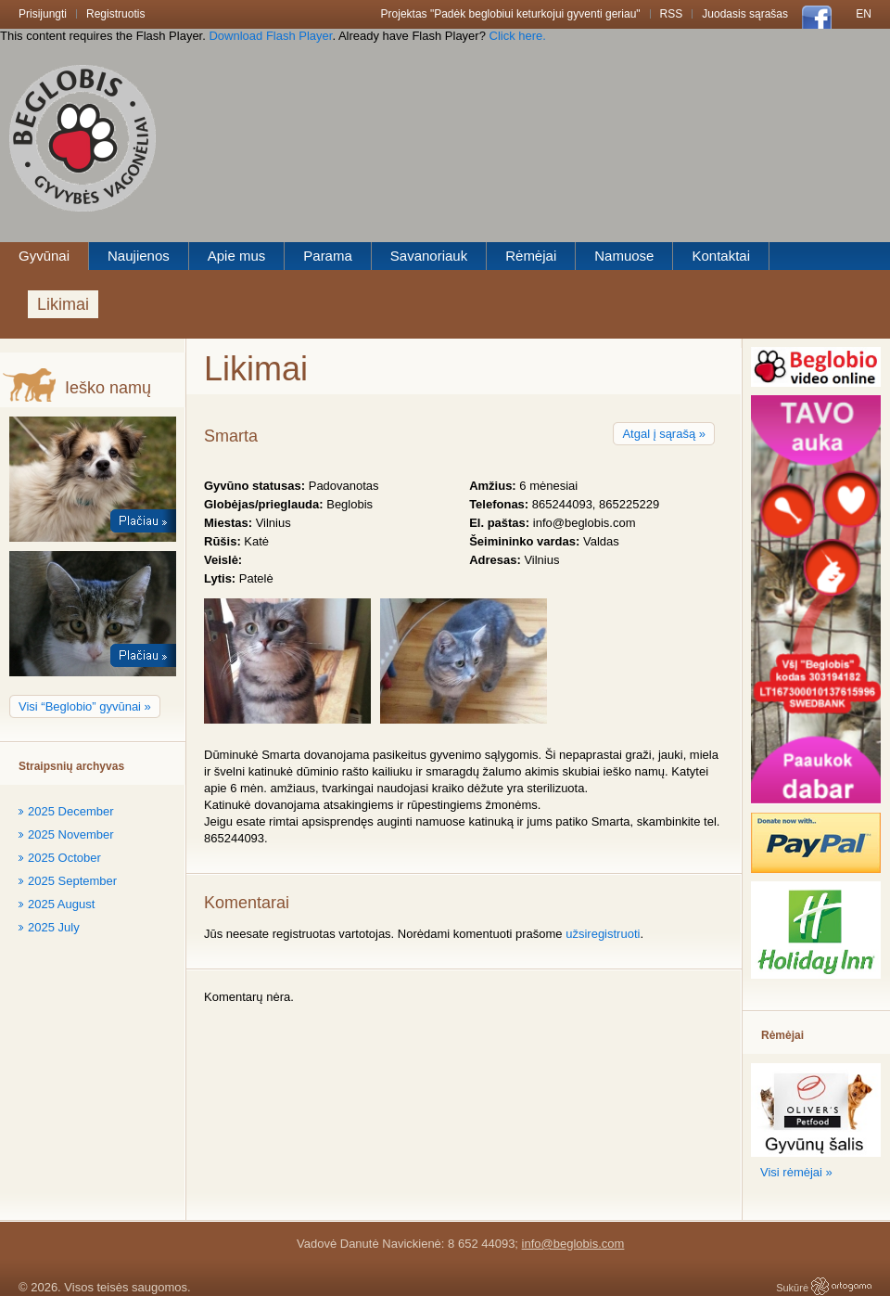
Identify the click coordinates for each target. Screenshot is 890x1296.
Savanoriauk (428, 255)
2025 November (71, 834)
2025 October (64, 858)
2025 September (72, 881)
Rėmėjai (530, 255)
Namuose (624, 255)
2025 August (61, 904)
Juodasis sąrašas (745, 14)
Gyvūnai (44, 255)
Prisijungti (43, 14)
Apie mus (237, 255)
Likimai (63, 304)
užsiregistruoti (603, 934)
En (863, 14)
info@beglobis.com (573, 1244)
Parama (327, 255)
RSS (671, 14)
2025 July (54, 927)
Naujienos (139, 255)
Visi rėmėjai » (796, 1172)
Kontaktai (721, 255)
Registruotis (115, 14)
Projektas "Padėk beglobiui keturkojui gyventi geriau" (511, 14)
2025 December (71, 811)
